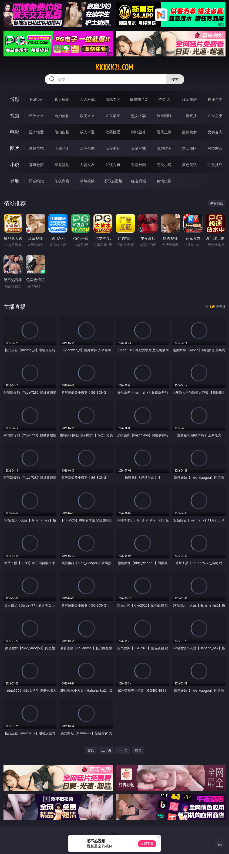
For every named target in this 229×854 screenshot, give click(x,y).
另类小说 (164, 164)
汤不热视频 (113, 181)
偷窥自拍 (36, 148)
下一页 (123, 750)
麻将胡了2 (138, 99)
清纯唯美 (164, 148)
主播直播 (189, 115)
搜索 (175, 79)
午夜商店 (61, 181)
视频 (14, 115)
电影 (14, 132)
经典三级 (164, 132)
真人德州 (61, 99)
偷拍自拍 (61, 132)
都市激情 (36, 164)
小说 (14, 164)
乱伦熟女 (189, 132)
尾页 (138, 750)
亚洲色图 (61, 148)
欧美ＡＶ (87, 115)
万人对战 (87, 99)
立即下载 (147, 843)
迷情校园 (138, 164)
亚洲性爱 (36, 132)
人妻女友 (87, 164)
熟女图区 (189, 148)
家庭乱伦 (61, 164)
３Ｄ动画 (112, 115)
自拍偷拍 (61, 115)
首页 (91, 750)
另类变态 (215, 132)
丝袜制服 (164, 115)
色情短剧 (164, 181)
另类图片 (215, 148)
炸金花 (164, 99)
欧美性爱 (112, 132)
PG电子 (36, 99)
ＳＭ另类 (215, 115)
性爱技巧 (215, 164)
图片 (14, 148)
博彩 (14, 99)
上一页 (106, 750)
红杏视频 (138, 181)
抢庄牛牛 (215, 99)
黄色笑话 (189, 164)
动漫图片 (112, 148)
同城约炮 (36, 181)
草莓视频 (87, 181)
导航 (14, 181)
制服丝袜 (138, 132)
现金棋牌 (189, 99)
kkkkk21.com (114, 67)
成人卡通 (87, 132)
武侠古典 (112, 164)
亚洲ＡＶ (36, 115)
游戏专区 (112, 99)
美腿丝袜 (138, 148)
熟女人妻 (138, 115)
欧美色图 (87, 148)
